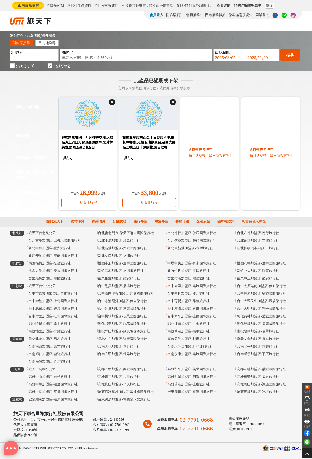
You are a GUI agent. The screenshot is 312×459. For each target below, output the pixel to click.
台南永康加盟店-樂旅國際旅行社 (191, 354)
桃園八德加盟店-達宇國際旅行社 (261, 263)
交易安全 (203, 221)
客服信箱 (182, 221)
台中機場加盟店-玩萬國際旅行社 (122, 316)
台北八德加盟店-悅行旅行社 (258, 233)
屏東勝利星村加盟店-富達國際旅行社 (126, 392)
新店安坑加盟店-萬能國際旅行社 (53, 256)
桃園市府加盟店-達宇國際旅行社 (122, 263)
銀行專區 (140, 221)
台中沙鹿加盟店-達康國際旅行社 (122, 308)
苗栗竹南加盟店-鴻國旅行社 (188, 278)
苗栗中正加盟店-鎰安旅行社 (258, 278)
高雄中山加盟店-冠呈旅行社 (50, 377)
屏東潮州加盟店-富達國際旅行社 (191, 392)
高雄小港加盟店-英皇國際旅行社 (53, 392)
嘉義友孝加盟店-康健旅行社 (258, 339)
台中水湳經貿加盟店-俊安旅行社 (122, 301)
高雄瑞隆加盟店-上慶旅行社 (188, 384)
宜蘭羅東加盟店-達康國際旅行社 (53, 399)
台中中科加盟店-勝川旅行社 (188, 293)
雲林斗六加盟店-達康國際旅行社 (122, 339)
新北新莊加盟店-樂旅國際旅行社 (122, 248)
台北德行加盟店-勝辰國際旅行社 (191, 233)
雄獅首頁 (16, 35)
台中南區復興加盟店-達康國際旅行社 (126, 293)
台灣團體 (33, 35)
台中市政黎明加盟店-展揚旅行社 (53, 293)
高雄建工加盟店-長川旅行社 (119, 377)
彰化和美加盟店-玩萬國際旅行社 (122, 324)
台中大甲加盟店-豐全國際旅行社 (261, 308)
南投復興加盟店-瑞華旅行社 (258, 331)
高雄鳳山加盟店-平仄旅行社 (119, 384)
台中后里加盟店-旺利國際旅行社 (53, 316)
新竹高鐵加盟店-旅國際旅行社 (121, 271)
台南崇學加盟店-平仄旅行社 (258, 354)
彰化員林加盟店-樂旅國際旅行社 (261, 316)
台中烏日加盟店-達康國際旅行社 (53, 308)
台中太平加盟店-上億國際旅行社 (191, 316)
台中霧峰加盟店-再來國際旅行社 (191, 308)
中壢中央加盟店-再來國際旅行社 (191, 263)
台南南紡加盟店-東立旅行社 (50, 346)
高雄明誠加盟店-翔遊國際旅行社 (191, 377)
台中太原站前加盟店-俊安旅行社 (261, 286)
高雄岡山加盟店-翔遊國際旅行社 (261, 384)
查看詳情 (223, 5)
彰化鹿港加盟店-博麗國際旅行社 (261, 324)
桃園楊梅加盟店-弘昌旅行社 (50, 263)
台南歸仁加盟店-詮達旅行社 (50, 354)
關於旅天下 (54, 221)
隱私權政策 (225, 221)
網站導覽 (77, 221)
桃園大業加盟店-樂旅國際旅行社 (53, 271)
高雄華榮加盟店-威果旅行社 (258, 377)
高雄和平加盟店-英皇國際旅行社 (191, 369)
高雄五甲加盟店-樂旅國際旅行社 (122, 369)
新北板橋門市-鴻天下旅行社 (258, 248)
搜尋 (290, 55)
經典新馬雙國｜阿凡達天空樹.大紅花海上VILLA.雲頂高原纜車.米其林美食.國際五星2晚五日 (87, 142)
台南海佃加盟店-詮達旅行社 (50, 361)
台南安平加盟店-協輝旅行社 (258, 346)
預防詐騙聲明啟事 (247, 5)
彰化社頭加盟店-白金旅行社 (188, 324)
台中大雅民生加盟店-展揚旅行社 (261, 301)
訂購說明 (119, 221)
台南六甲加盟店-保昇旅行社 (119, 354)
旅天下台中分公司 (42, 286)
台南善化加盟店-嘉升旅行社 (119, 346)
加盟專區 (161, 221)
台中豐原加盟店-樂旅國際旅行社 (261, 293)
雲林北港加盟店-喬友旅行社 (50, 339)
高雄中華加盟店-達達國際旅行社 (53, 384)
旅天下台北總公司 (42, 233)
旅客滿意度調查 (241, 15)
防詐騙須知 (174, 15)
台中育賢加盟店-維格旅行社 (188, 301)
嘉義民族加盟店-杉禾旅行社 (188, 339)
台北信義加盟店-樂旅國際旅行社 (191, 240)
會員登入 (156, 15)
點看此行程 (88, 202)
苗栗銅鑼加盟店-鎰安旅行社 (119, 278)
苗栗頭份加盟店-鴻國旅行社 (50, 278)
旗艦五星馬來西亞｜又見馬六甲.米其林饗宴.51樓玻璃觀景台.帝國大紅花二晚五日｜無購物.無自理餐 (149, 142)
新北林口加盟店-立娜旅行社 (119, 256)
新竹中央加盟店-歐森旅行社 (258, 271)
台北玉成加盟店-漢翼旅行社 (119, 240)
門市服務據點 (215, 15)
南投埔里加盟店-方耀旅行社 (50, 331)
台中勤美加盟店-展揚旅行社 (119, 286)
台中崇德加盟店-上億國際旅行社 (53, 301)
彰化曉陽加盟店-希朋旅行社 (50, 324)
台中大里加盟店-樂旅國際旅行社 (191, 286)
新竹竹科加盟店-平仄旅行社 (188, 271)
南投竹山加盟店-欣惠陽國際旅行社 (124, 331)
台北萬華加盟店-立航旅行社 (258, 240)
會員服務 (194, 15)
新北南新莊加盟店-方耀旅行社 (190, 248)
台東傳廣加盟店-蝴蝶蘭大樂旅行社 (124, 399)
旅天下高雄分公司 (42, 369)
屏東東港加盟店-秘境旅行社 (258, 392)
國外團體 (48, 35)
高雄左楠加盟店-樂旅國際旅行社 (261, 369)
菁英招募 (98, 221)
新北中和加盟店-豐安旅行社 (50, 248)
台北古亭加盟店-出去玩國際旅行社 (55, 240)
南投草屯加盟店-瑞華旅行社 (188, 331)
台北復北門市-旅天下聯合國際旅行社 (126, 233)
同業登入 (262, 15)
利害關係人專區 (254, 221)
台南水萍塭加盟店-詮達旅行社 (190, 346)
